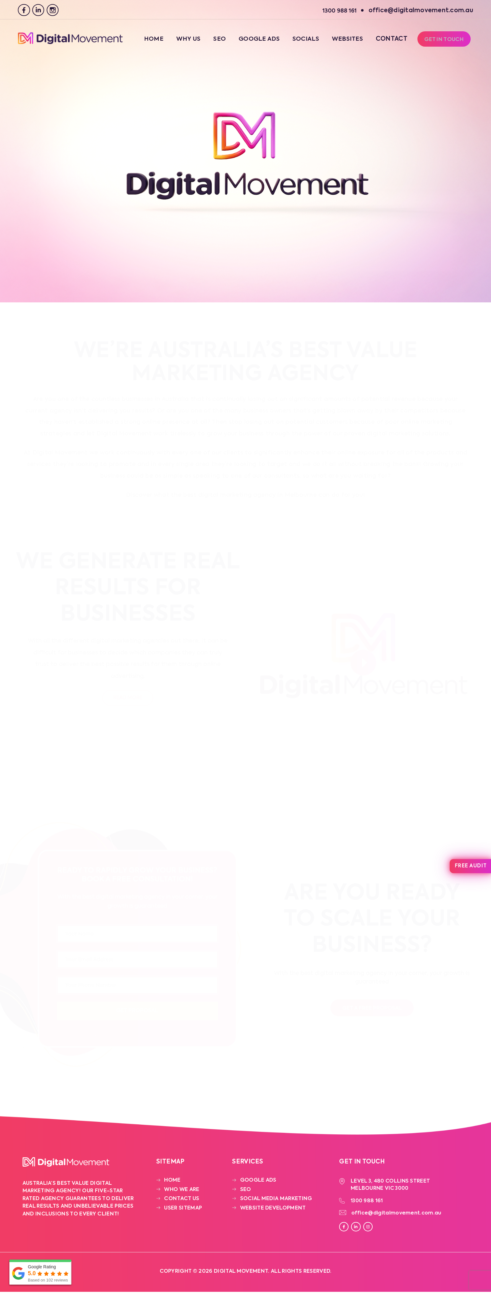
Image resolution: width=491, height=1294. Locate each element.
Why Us (182, 41)
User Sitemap (183, 1209)
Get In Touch (443, 41)
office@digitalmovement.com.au (397, 1215)
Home (147, 41)
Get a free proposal (372, 1009)
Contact (389, 41)
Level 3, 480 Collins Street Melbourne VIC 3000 (391, 1185)
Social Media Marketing (276, 1200)
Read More (127, 698)
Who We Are (181, 1191)
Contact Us (181, 1200)
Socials (301, 41)
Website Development (273, 1209)
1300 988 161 (368, 1202)
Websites (344, 41)
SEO (213, 41)
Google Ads (254, 41)
